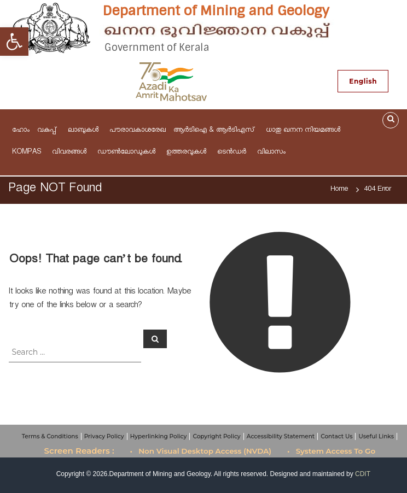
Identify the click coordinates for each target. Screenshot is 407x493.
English (363, 81)
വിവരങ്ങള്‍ (71, 153)
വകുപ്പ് (48, 131)
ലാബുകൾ (85, 131)
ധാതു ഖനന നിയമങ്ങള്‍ (303, 131)
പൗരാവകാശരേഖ (137, 131)
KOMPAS (28, 153)
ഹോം (21, 131)
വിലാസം (273, 153)
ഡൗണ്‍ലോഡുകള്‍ (128, 153)
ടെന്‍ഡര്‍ (233, 153)
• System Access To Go (331, 451)
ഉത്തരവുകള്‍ (188, 153)
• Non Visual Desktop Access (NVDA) (201, 451)
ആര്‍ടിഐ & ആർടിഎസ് (215, 131)
